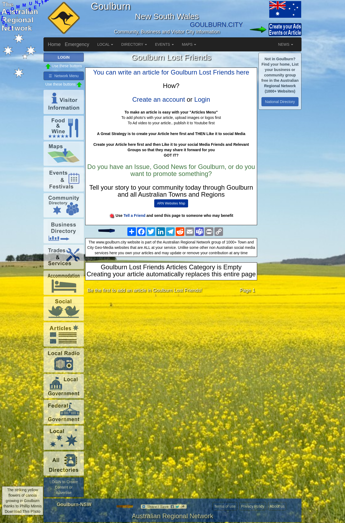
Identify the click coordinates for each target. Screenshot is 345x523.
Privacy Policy (252, 506)
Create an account (158, 99)
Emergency (77, 44)
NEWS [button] (285, 44)
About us (277, 506)
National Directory (280, 102)
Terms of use (225, 506)
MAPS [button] (189, 44)
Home (54, 44)
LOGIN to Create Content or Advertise (63, 487)
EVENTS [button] (164, 44)
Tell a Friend (134, 215)
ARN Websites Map (171, 203)
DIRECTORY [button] (134, 44)
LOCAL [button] (105, 44)
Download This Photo (23, 511)
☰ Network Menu (63, 76)
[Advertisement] (171, 339)
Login (202, 99)
